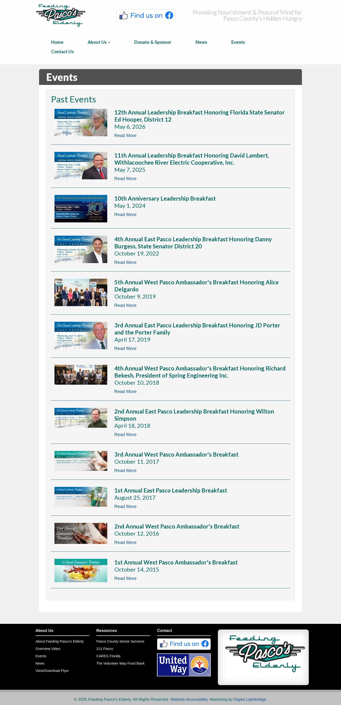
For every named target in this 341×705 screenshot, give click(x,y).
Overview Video (48, 649)
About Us (99, 42)
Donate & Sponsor (152, 42)
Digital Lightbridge (250, 699)
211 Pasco (104, 649)
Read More (125, 135)
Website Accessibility (188, 699)
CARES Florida (108, 656)
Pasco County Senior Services (120, 641)
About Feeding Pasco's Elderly (60, 641)
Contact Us (62, 51)
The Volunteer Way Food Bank (120, 663)
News (201, 42)
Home (57, 42)
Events (238, 42)
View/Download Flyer (52, 671)
